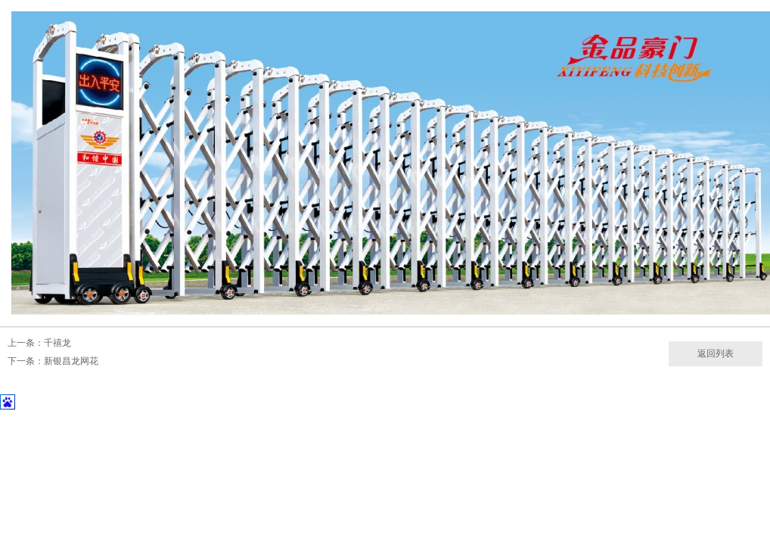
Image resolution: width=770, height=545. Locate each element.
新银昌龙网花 (71, 361)
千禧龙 (57, 343)
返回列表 (715, 353)
